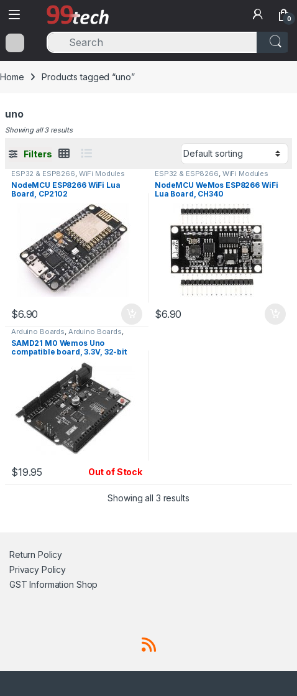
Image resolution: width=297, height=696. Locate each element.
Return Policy (35, 554)
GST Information (41, 584)
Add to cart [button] (131, 314)
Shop (87, 584)
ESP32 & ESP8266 (43, 173)
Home (12, 77)
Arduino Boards (38, 331)
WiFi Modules (102, 173)
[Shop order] (234, 153)
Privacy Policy (37, 569)
